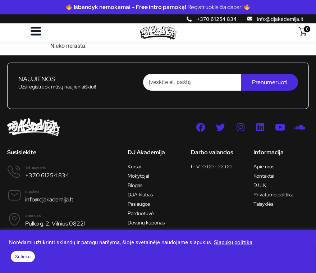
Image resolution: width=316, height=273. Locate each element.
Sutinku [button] (23, 256)
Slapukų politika (233, 242)
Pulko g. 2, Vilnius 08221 (55, 223)
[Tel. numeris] (14, 171)
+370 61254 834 (47, 175)
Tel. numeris (35, 168)
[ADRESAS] (14, 219)
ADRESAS (33, 216)
